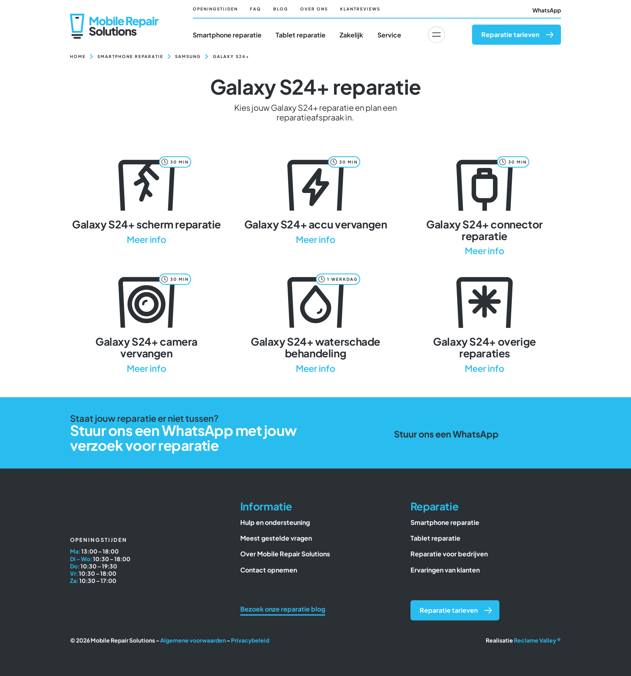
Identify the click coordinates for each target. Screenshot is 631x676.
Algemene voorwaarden (193, 640)
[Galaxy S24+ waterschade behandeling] (315, 322)
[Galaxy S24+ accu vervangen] (315, 199)
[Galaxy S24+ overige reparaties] (484, 322)
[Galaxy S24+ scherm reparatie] (146, 199)
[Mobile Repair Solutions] (114, 17)
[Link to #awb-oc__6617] (436, 34)
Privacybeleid (250, 640)
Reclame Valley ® (537, 640)
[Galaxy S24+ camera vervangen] (146, 322)
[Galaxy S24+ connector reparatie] (484, 204)
